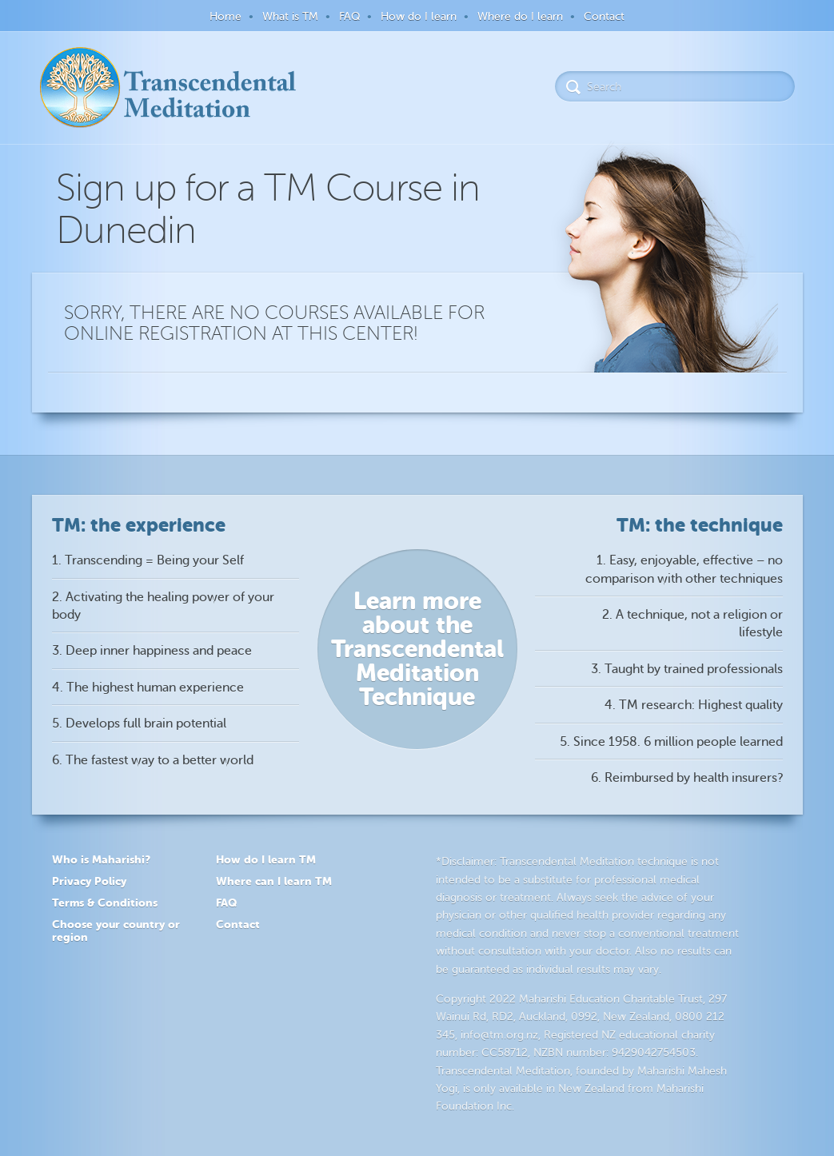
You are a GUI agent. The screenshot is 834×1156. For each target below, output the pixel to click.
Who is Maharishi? (101, 859)
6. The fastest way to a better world (152, 760)
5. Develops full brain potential (139, 723)
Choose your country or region (116, 931)
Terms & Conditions (105, 902)
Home (225, 16)
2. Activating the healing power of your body (163, 606)
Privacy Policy (89, 881)
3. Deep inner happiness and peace (152, 651)
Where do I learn (520, 16)
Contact (604, 16)
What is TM (290, 16)
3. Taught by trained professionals (687, 669)
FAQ (349, 16)
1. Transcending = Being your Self (148, 560)
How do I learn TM (266, 859)
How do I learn (419, 16)
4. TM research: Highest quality (694, 705)
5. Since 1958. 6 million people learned (671, 742)
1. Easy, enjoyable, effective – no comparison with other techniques (684, 569)
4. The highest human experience (148, 687)
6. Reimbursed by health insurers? (687, 778)
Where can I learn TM (274, 881)
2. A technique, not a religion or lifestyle (692, 624)
